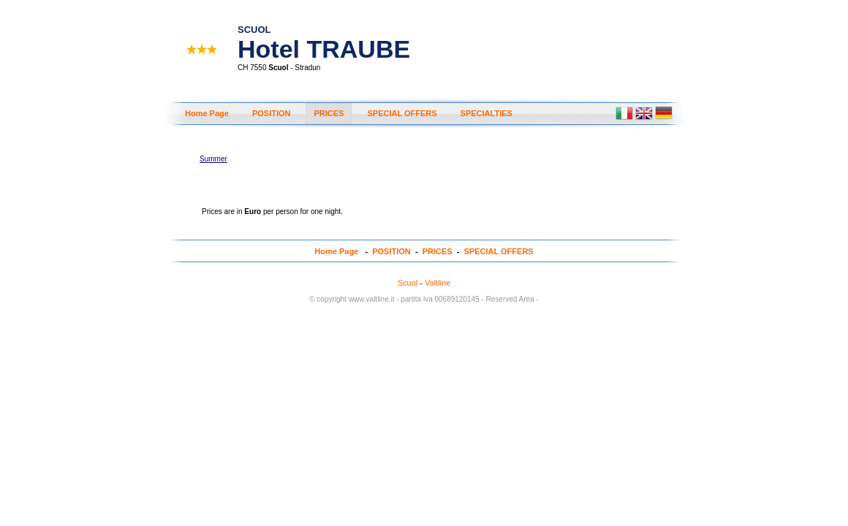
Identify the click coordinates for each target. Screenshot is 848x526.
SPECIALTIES (486, 113)
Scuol (408, 282)
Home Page (207, 113)
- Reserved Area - (509, 299)
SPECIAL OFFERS (401, 113)
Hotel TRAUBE (324, 36)
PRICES (329, 113)
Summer (213, 159)
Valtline (437, 282)
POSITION (271, 113)
